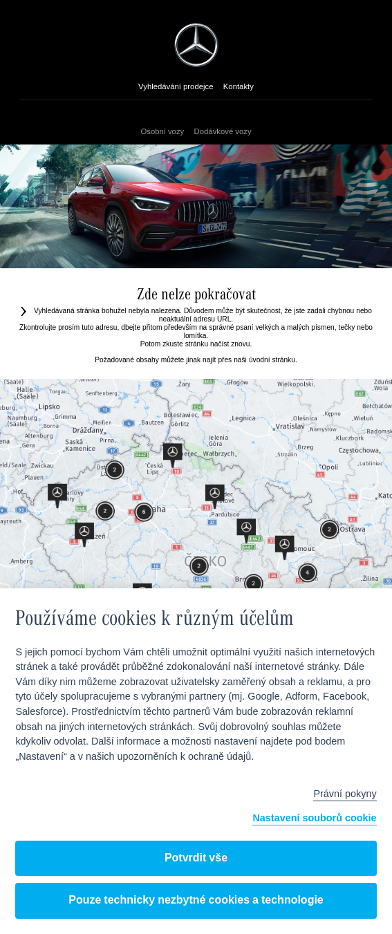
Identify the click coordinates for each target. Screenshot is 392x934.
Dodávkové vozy (223, 132)
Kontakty (238, 87)
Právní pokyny (344, 794)
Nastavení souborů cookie (314, 819)
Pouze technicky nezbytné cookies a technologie (196, 900)
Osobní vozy (162, 132)
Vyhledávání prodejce (175, 87)
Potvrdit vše (196, 858)
